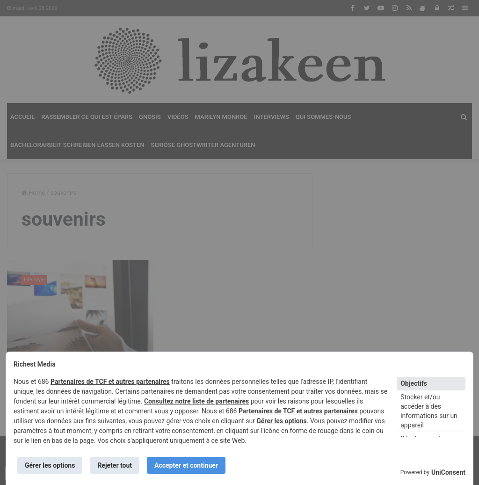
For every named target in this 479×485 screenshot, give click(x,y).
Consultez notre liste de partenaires (196, 401)
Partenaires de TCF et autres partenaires (110, 381)
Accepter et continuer (186, 465)
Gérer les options (281, 421)
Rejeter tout (114, 465)
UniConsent (448, 472)
